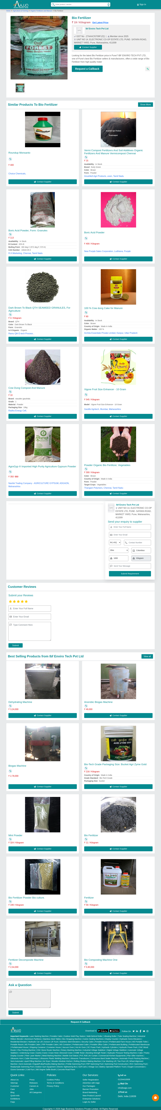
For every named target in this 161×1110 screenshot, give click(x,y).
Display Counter (111, 1038)
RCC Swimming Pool (138, 1063)
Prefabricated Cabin (80, 1043)
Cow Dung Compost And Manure (26, 386)
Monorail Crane (66, 1052)
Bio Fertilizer (91, 834)
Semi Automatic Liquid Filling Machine (26, 1060)
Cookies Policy (53, 1078)
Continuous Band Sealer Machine (104, 1057)
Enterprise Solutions (91, 1097)
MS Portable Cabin (32, 1043)
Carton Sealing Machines (93, 1038)
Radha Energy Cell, (17, 409)
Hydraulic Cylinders (110, 1046)
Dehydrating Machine (20, 700)
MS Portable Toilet (139, 1041)
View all (147, 655)
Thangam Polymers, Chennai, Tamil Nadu (103, 487)
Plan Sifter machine (135, 1054)
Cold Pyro (30, 1068)
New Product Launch (92, 1094)
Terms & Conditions (55, 1082)
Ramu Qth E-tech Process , (21, 332)
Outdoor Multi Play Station (74, 1035)
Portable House (101, 1041)
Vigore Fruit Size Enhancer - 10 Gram (105, 388)
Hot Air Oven (80, 1046)
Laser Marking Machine (39, 1035)
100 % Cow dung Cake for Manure (103, 307)
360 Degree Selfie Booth (46, 1068)
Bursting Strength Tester (96, 1052)
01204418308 (124, 1078)
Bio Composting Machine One (100, 958)
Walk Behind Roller (94, 1035)
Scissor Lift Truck (51, 1041)
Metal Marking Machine (51, 1054)
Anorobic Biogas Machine (98, 700)
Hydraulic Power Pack (128, 1046)
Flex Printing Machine (26, 1049)
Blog (12, 1091)
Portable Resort (16, 1043)
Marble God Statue (70, 1054)
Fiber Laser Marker (33, 1054)
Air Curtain (93, 1054)
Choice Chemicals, (17, 172)
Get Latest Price (100, 21)
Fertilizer (89, 896)
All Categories (36, 1091)
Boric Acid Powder (94, 231)
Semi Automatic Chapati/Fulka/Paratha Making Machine (42, 1063)
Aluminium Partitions (33, 1038)
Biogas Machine (17, 764)
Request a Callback (87, 67)
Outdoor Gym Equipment (45, 1065)
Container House (54, 1046)
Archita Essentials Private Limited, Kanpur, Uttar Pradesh (111, 332)
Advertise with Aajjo (91, 1082)
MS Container (65, 1043)
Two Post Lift (122, 1060)
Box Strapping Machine (72, 1038)
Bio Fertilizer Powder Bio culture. (26, 896)
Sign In (141, 4)
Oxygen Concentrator (136, 1065)
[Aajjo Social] (134, 1030)
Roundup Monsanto (19, 151)
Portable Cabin (56, 1035)
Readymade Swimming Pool (22, 1065)
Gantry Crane (41, 1052)
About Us (14, 1078)
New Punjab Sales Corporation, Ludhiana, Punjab (107, 250)
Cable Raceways (31, 1057)
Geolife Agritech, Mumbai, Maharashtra (102, 408)
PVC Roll (83, 1054)
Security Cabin (87, 1041)
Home (8, 10)
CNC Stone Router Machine (48, 1049)
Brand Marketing (90, 1091)
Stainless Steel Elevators (70, 1041)
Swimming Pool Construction (116, 1063)
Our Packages (89, 1085)
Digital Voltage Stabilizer (117, 1049)
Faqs (12, 1101)
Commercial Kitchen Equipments (112, 1054)
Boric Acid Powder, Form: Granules (27, 229)
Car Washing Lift (109, 1060)
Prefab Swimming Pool (75, 1063)
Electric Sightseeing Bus (67, 1065)
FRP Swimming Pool (94, 1063)
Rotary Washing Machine (71, 1049)
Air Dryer (46, 1060)
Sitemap (14, 1082)
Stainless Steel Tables (52, 1038)
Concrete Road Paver (66, 1068)
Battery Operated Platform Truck (112, 1065)
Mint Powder (15, 834)
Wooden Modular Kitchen (62, 1060)
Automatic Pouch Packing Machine (133, 1057)
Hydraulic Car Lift (35, 1041)
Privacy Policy (53, 1085)
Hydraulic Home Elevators (130, 1038)
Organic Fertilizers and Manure (41, 10)
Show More (145, 103)
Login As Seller (89, 1101)
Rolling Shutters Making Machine (87, 1060)
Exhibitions (15, 1097)
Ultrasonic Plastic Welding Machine (54, 1057)
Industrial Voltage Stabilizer (94, 1049)
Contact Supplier (89, 46)
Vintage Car (93, 1065)
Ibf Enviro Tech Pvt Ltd (97, 27)
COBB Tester (79, 1052)
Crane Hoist (53, 1052)
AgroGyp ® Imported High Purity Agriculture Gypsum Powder (42, 465)
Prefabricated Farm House (120, 1041)
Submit (15, 644)
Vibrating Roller (110, 1035)
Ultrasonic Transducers (79, 1057)
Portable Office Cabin (99, 1043)
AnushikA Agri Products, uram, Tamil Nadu (104, 175)
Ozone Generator (17, 1068)
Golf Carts (82, 1065)
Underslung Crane (27, 1052)
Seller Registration (91, 1078)
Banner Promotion (91, 1088)
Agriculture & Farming (21, 10)
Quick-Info (14, 1094)
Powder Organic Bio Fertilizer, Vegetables (107, 464)
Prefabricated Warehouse (139, 1043)
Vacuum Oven (68, 1046)
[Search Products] (52, 4)
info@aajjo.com (125, 1087)
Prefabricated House (19, 1046)
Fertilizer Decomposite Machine (25, 958)
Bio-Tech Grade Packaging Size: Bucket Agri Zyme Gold (115, 763)
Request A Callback (80, 1021)
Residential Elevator (18, 1041)
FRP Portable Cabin (50, 1043)
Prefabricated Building (118, 1043)
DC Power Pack (93, 1046)
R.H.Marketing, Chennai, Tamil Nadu (25, 252)
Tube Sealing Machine (127, 1035)
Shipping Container (37, 1046)
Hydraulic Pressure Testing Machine (122, 1052)
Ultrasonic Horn (16, 1057)
